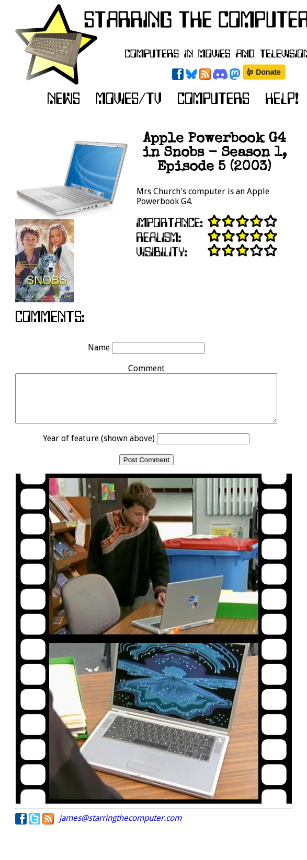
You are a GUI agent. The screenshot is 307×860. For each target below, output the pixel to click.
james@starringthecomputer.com (120, 827)
